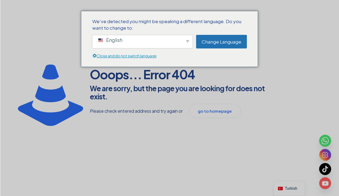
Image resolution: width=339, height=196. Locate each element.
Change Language (221, 42)
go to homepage (215, 111)
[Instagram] (325, 155)
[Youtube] (325, 183)
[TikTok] (325, 169)
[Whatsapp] (325, 141)
